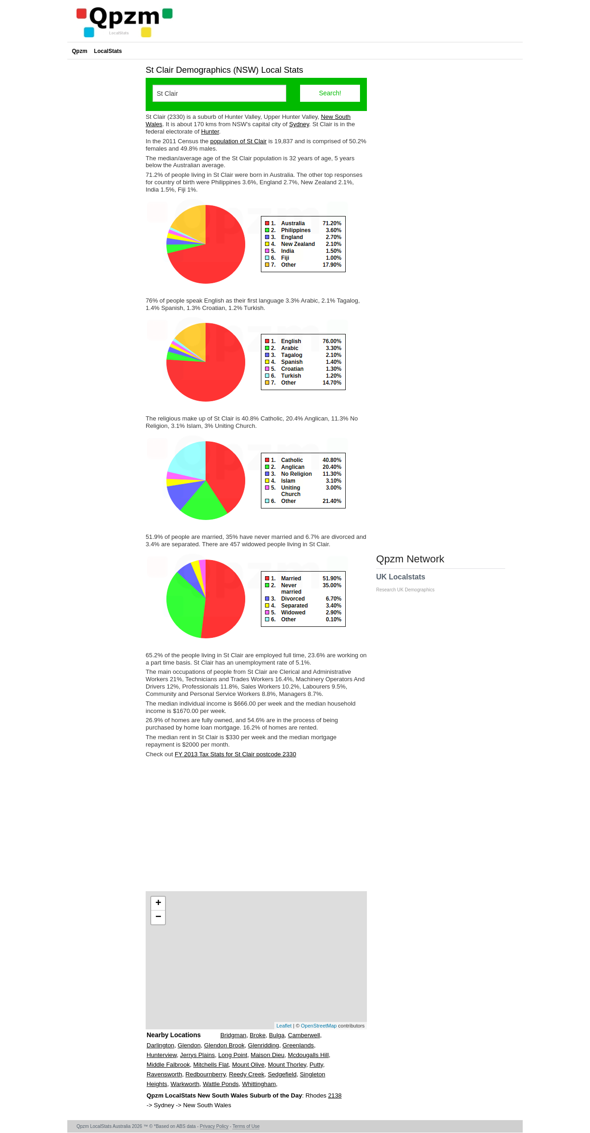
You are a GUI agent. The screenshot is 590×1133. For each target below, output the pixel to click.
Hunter (210, 131)
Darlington (160, 1045)
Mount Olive (248, 1064)
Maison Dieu (267, 1054)
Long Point (232, 1054)
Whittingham (259, 1083)
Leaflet (284, 1025)
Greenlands (298, 1045)
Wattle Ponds (221, 1083)
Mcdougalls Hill (308, 1054)
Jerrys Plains (197, 1054)
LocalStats (108, 51)
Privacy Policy (214, 1126)
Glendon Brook (224, 1045)
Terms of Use (246, 1126)
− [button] (158, 917)
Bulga (277, 1035)
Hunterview (162, 1054)
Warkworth (185, 1083)
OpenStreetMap (319, 1025)
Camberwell (304, 1035)
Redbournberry (205, 1074)
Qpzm (79, 51)
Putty (316, 1064)
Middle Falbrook (168, 1064)
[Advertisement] (256, 824)
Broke (258, 1035)
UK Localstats (410, 582)
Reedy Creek (247, 1074)
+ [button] (158, 904)
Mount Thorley (287, 1064)
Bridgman (233, 1035)
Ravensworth (164, 1074)
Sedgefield (282, 1074)
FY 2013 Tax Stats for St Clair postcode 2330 (235, 754)
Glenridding (263, 1045)
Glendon (189, 1045)
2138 (335, 1095)
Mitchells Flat (211, 1064)
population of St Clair (238, 141)
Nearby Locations (174, 1035)
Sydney (299, 124)
